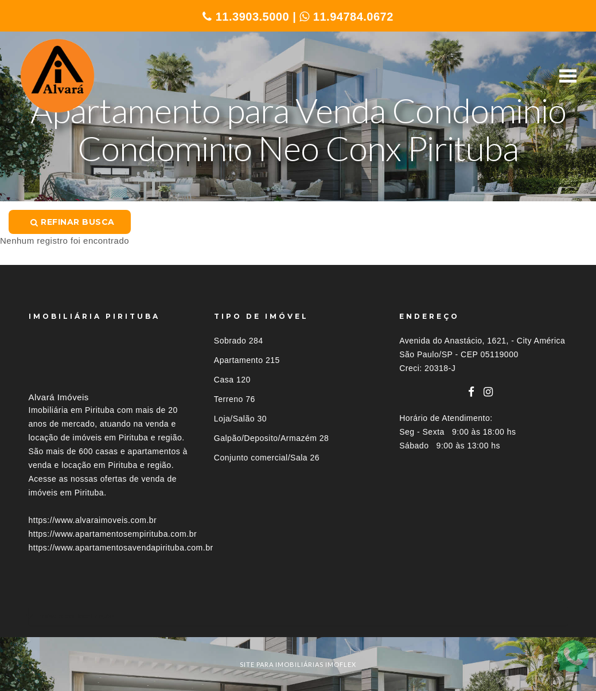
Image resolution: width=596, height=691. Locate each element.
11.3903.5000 (245, 16)
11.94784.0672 (346, 16)
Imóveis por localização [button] (75, 615)
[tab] (298, 615)
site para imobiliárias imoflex (298, 664)
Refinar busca (72, 222)
